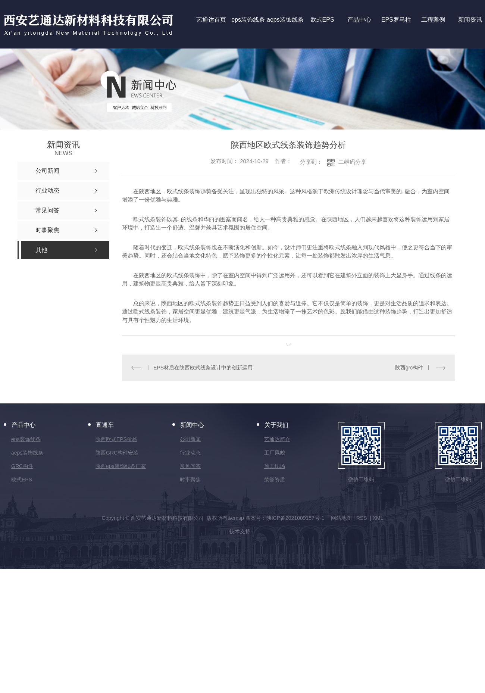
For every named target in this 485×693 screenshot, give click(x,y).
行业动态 (190, 453)
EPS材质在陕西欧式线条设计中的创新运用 (203, 368)
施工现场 (274, 466)
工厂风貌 (274, 453)
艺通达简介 (277, 439)
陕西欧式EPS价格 (116, 439)
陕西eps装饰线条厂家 (121, 466)
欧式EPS (21, 480)
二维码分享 (352, 162)
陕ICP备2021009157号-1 (295, 518)
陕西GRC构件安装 (117, 453)
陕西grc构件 (409, 368)
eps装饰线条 (26, 439)
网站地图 (341, 518)
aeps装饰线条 (27, 453)
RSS (362, 518)
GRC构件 (22, 466)
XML (378, 518)
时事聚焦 (190, 480)
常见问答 (190, 466)
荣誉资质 (274, 480)
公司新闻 (190, 439)
